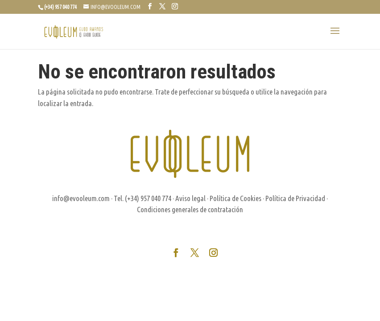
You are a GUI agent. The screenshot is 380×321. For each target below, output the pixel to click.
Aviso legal (190, 198)
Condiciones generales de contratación (190, 209)
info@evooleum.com (81, 198)
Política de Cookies (235, 198)
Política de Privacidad (295, 198)
